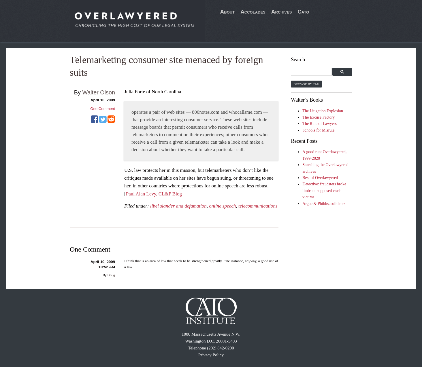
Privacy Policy (211, 355)
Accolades (252, 12)
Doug (111, 275)
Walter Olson (98, 92)
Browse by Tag (306, 84)
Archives (281, 12)
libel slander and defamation (178, 206)
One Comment (102, 109)
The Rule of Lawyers (319, 123)
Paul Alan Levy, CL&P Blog (154, 194)
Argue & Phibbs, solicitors (323, 203)
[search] (312, 72)
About (227, 12)
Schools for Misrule (318, 130)
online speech (222, 206)
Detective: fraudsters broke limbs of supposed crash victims (324, 190)
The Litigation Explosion (322, 111)
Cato (303, 12)
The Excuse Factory (318, 117)
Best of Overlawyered (320, 178)
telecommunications (258, 206)
